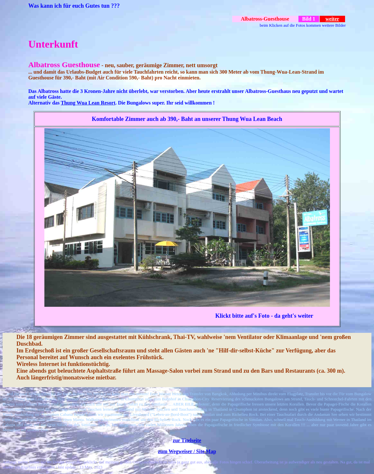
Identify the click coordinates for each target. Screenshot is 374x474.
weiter (332, 19)
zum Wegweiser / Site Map (187, 451)
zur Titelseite (187, 440)
